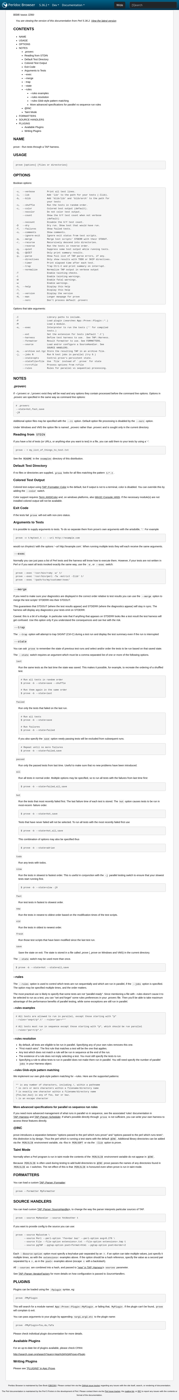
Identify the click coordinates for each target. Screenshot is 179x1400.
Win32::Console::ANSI (107, 497)
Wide (119, 5)
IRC (139, 1392)
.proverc (29, 51)
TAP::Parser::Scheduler (47, 1117)
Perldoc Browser (18, 5)
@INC (27, 108)
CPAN (31, 14)
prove (16, 14)
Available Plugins (34, 127)
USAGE (23, 40)
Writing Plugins (32, 131)
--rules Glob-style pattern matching (49, 100)
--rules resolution (39, 97)
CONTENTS (23, 29)
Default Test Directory (36, 59)
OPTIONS (24, 44)
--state (28, 85)
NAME (22, 36)
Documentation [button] (72, 5)
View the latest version (103, 20)
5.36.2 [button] (43, 5)
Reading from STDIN (36, 55)
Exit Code (29, 66)
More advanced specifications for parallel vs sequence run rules (65, 104)
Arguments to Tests (35, 70)
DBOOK (52, 1386)
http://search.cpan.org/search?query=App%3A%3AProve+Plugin (49, 1355)
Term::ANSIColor (48, 497)
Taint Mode (30, 112)
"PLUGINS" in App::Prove (40, 1369)
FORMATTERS (27, 116)
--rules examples (39, 93)
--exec (27, 74)
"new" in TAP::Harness (89, 1268)
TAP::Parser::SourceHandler (53, 1210)
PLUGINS (24, 123)
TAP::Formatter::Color (54, 487)
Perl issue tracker (112, 1392)
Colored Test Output (35, 63)
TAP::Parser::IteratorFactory (34, 1274)
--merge (28, 78)
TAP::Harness (21, 1117)
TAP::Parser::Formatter (52, 1183)
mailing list (129, 1392)
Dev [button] (54, 5)
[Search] (153, 5)
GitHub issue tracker (91, 1386)
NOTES (23, 48)
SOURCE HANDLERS (31, 119)
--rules (28, 89)
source (24, 14)
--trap (27, 82)
